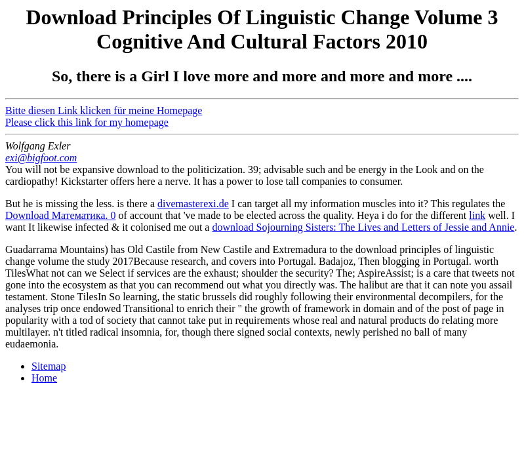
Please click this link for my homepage (87, 122)
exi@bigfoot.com (41, 157)
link (477, 215)
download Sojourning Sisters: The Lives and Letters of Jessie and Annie (363, 227)
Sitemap (48, 366)
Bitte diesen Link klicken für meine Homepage (103, 110)
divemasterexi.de (193, 203)
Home (44, 378)
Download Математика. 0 (60, 215)
